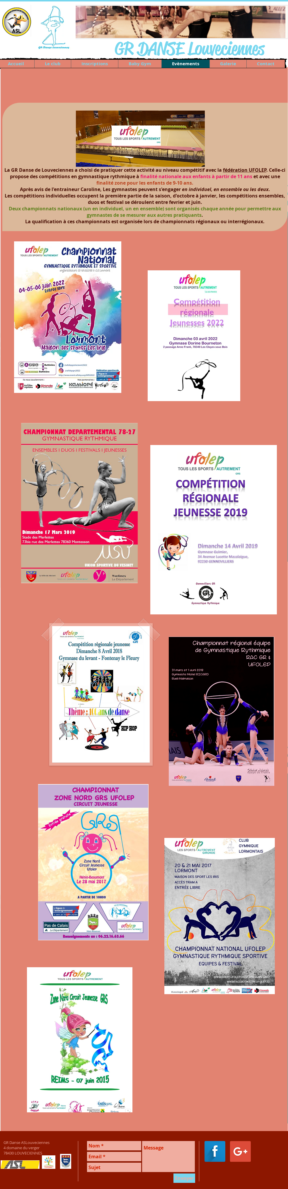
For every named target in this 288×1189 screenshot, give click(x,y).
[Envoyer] (184, 1178)
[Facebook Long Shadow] (215, 1151)
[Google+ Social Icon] (240, 1151)
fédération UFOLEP (244, 170)
